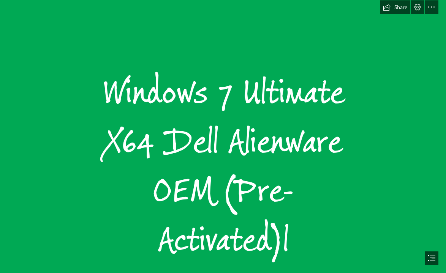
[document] (223, 136)
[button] (395, 7)
